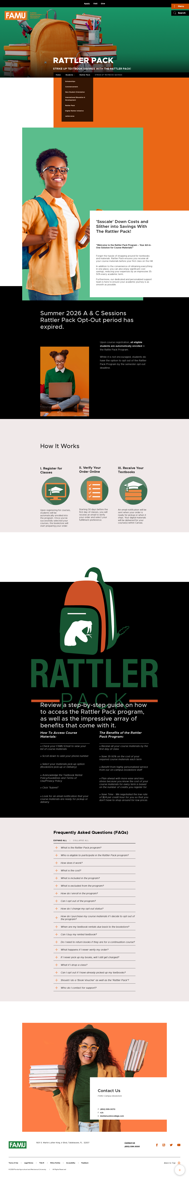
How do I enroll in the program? (76, 893)
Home (58, 75)
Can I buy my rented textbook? (76, 934)
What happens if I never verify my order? (82, 949)
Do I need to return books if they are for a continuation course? (95, 942)
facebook (157, 1145)
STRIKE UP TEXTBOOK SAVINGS (108, 75)
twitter (171, 1145)
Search (182, 12)
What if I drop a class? (71, 964)
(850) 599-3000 (132, 1146)
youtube (178, 1145)
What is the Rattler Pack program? (78, 847)
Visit (95, 3)
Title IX (41, 1163)
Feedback (84, 1163)
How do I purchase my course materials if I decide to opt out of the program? (95, 918)
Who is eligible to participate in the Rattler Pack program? (92, 855)
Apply (87, 3)
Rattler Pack (85, 75)
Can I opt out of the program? (75, 901)
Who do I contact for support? (75, 987)
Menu (181, 6)
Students (69, 75)
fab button (180, 1170)
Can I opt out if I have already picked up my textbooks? (90, 972)
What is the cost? (68, 870)
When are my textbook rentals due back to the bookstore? (92, 926)
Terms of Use (13, 1163)
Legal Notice (28, 1163)
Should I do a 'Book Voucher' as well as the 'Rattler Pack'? (92, 980)
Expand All (60, 840)
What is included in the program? (77, 878)
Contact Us (130, 1143)
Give (103, 3)
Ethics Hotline (55, 1163)
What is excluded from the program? (80, 885)
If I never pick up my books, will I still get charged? (87, 957)
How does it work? (68, 862)
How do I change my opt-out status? (79, 908)
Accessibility (70, 1163)
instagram (163, 1145)
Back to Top (170, 1163)
